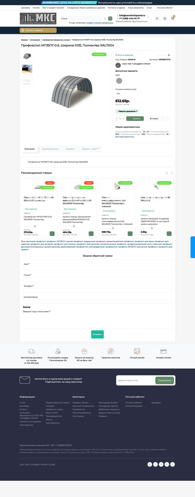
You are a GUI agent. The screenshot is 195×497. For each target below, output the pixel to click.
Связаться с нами (54, 409)
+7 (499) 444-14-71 (128, 18)
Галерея (50, 406)
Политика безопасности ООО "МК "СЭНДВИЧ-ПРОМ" (31, 415)
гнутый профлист (74, 241)
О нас (149, 8)
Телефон (28, 286)
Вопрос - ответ (90, 148)
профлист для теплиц (65, 244)
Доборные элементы (109, 409)
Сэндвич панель (80, 402)
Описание (29, 149)
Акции (49, 419)
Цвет (117, 75)
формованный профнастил (74, 247)
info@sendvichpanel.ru (131, 15)
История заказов (133, 406)
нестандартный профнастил (103, 247)
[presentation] (43, 319)
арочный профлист (36, 241)
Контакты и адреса (116, 8)
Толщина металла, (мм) (125, 89)
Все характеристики (124, 137)
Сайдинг (103, 416)
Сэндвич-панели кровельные (99, 23)
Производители (54, 416)
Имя (26, 264)
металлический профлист (113, 244)
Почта (27, 275)
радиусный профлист (94, 241)
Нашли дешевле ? (127, 111)
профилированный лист (139, 244)
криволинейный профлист (119, 241)
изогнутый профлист (146, 247)
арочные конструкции (32, 247)
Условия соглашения (30, 421)
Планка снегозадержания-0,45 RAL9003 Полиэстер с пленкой (114, 202)
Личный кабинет (133, 402)
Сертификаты (26, 425)
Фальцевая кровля (108, 402)
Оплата (36, 8)
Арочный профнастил (83, 406)
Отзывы (70, 148)
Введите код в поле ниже (36, 311)
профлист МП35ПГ (55, 241)
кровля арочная (52, 247)
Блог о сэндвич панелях (53, 8)
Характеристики (50, 149)
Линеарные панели (108, 406)
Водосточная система (109, 413)
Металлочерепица (81, 413)
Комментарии (31, 297)
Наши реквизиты (136, 8)
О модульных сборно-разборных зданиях (86, 8)
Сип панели (78, 416)
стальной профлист (162, 244)
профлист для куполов (88, 244)
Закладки (156, 402)
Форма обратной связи (57, 402)
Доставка (25, 8)
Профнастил (78, 409)
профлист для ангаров (41, 244)
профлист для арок (144, 241)
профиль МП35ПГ (127, 247)
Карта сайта (52, 413)
